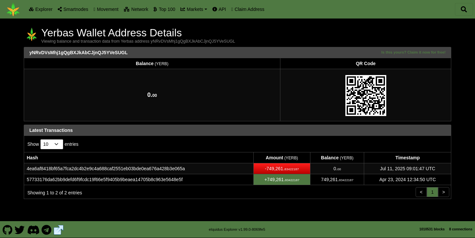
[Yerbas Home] (13, 9)
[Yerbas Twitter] (19, 229)
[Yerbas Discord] (33, 229)
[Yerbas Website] (58, 229)
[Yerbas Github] (7, 229)
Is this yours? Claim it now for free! (413, 52)
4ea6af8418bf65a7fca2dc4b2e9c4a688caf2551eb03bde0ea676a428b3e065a (106, 168)
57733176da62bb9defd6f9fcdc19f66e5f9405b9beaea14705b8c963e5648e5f (105, 179)
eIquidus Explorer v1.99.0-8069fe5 (237, 229)
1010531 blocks (432, 229)
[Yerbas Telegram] (46, 229)
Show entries (53, 144)
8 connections (460, 229)
